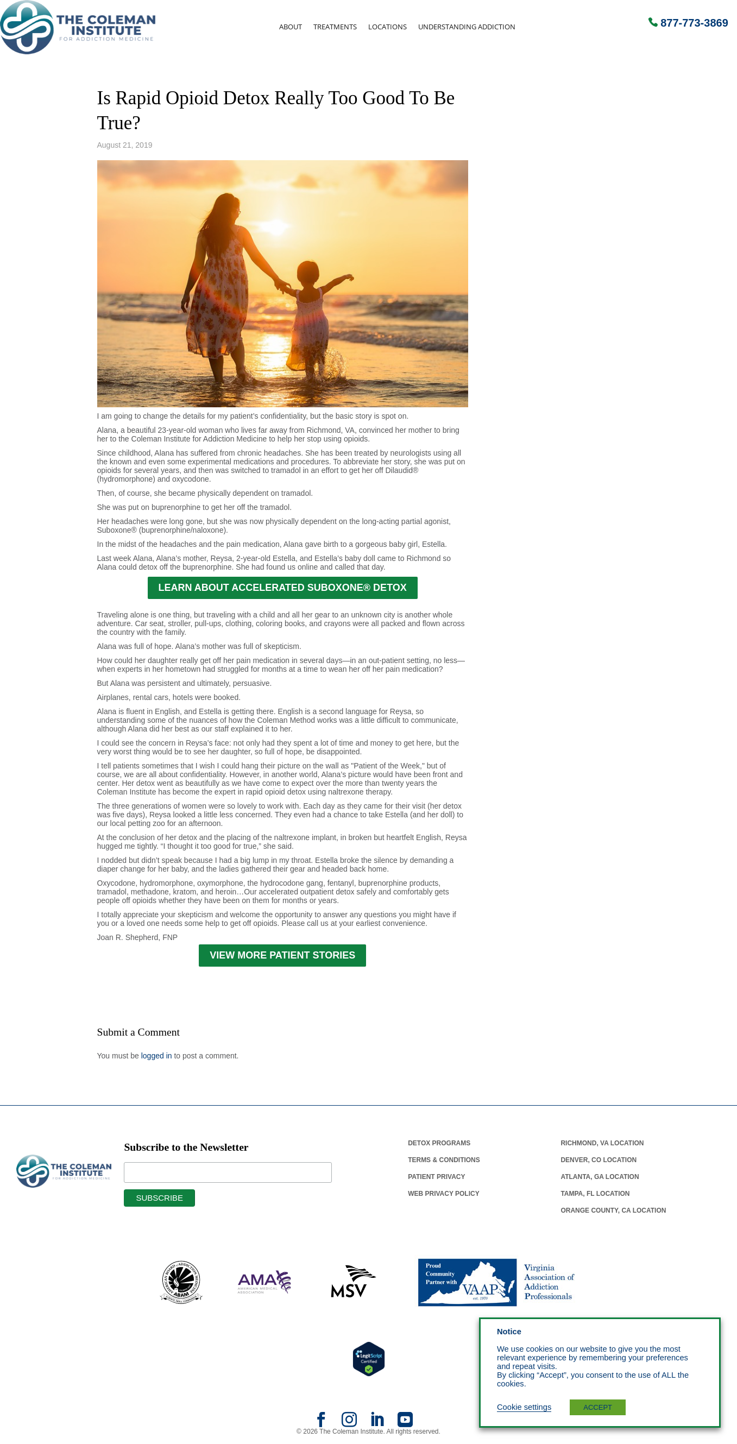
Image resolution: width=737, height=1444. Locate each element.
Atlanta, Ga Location (599, 1177)
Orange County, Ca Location (613, 1210)
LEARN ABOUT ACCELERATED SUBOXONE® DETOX (283, 587)
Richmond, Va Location (602, 1143)
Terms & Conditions (444, 1160)
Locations (387, 26)
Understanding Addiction (466, 26)
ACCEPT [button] (597, 1407)
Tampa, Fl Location (594, 1193)
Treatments (335, 26)
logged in (156, 1055)
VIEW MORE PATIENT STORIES (282, 955)
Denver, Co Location (598, 1160)
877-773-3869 (694, 23)
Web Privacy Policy (444, 1193)
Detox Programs (439, 1143)
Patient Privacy (436, 1177)
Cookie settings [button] (524, 1407)
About (290, 26)
